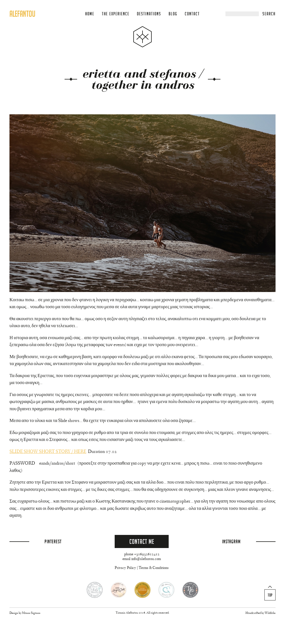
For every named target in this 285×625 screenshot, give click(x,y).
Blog (173, 13)
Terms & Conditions (154, 568)
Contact (192, 13)
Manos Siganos (31, 613)
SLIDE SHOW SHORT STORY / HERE (47, 452)
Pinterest (53, 541)
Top (270, 595)
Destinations (149, 13)
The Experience (115, 13)
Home (89, 13)
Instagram (231, 541)
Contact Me (141, 541)
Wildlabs (270, 613)
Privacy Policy (125, 568)
